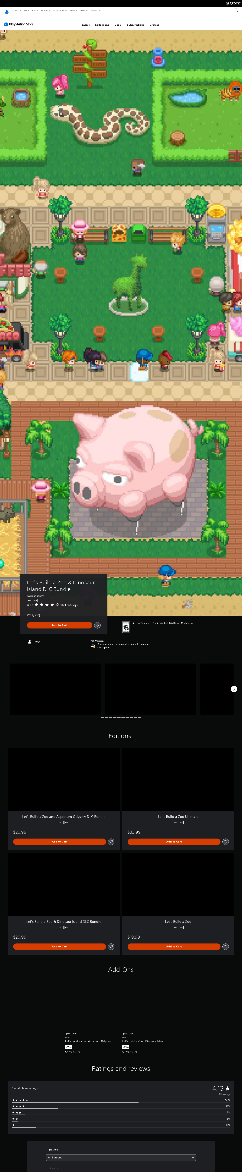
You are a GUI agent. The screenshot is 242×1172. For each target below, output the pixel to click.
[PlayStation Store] (19, 21)
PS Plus (44, 10)
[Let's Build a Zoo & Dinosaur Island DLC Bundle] (55, 685)
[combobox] (121, 1154)
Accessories (58, 10)
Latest (86, 21)
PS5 (25, 10)
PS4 (34, 10)
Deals (118, 21)
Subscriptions (135, 21)
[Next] (234, 685)
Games (15, 10)
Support (94, 10)
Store (82, 10)
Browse (154, 21)
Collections (102, 21)
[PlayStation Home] (6, 10)
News (72, 10)
